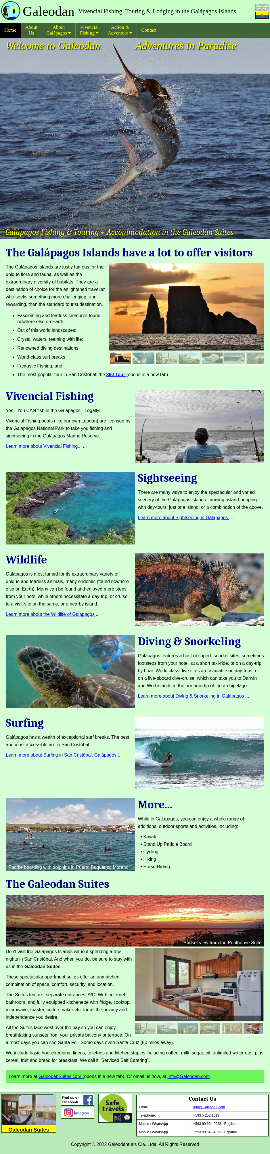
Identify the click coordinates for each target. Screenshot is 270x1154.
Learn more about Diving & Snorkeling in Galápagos (192, 696)
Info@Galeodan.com (188, 1076)
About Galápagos (58, 30)
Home (10, 30)
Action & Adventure (120, 30)
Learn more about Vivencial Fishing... (44, 446)
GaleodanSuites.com (61, 1076)
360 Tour (116, 374)
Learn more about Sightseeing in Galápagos (183, 517)
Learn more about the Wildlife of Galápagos (51, 614)
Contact (148, 30)
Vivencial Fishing (89, 30)
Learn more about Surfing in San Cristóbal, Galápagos (62, 755)
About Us (31, 30)
